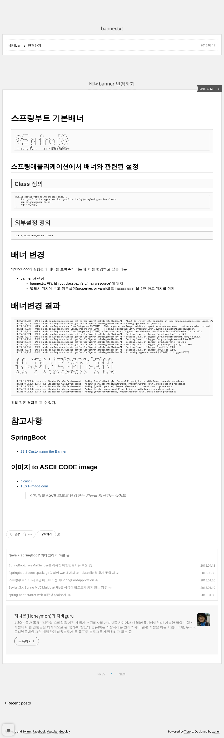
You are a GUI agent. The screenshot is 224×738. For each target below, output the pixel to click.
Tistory (188, 731)
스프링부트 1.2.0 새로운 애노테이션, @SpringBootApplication (51, 580)
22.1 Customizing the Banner (43, 451)
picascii (26, 481)
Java (13, 555)
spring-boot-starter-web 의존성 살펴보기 (37, 595)
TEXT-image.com (34, 486)
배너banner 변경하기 (25, 45)
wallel (215, 731)
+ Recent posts (18, 703)
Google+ (64, 731)
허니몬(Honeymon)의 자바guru (44, 616)
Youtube (52, 731)
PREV (101, 674)
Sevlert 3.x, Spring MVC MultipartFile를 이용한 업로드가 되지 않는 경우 (58, 587)
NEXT (123, 674)
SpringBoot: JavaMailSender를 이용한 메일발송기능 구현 (48, 565)
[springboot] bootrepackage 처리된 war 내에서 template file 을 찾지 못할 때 (62, 572)
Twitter (27, 731)
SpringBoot (29, 555)
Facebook (39, 731)
